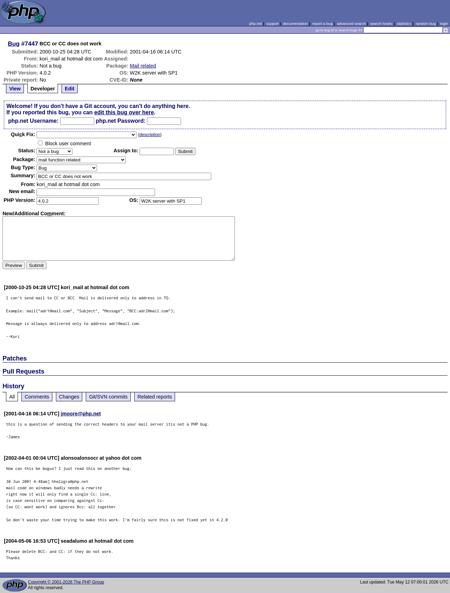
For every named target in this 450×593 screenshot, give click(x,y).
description (149, 134)
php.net (255, 23)
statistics (404, 23)
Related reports (154, 397)
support (272, 23)
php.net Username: (33, 121)
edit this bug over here (124, 112)
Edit (69, 88)
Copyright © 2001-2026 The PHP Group (66, 582)
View (15, 88)
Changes (69, 397)
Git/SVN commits (108, 397)
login (444, 23)
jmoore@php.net (81, 413)
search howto (381, 23)
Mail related (143, 66)
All (12, 397)
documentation (295, 23)
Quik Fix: (23, 134)
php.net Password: (121, 121)
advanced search (351, 23)
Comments (37, 397)
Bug (14, 43)
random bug (426, 23)
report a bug (322, 23)
